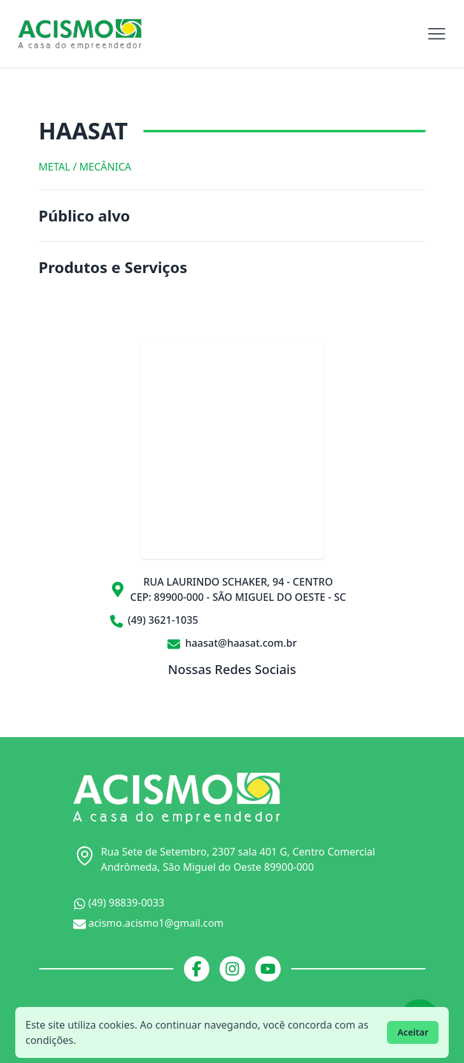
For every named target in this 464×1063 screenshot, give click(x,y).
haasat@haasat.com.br (232, 643)
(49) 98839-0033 (119, 903)
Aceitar (412, 1032)
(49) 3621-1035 (154, 620)
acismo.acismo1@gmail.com (148, 923)
